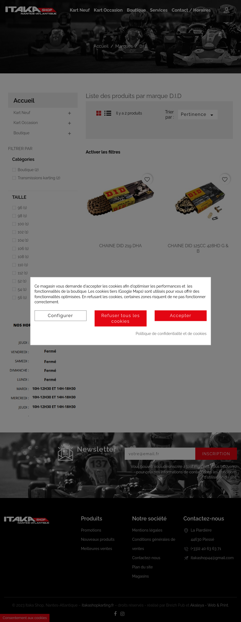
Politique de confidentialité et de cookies (171, 334)
